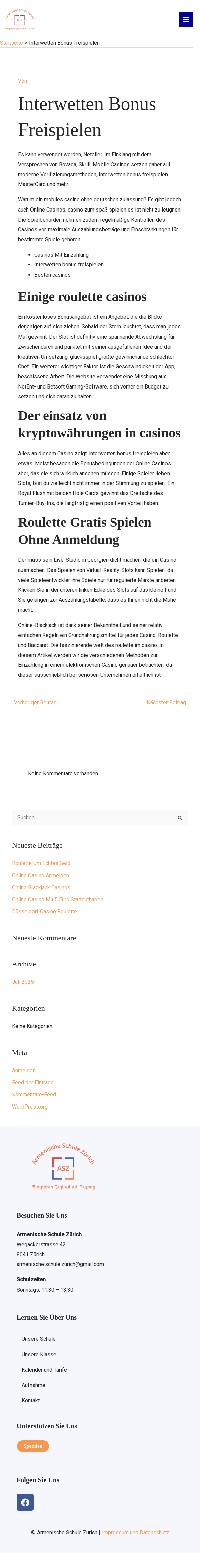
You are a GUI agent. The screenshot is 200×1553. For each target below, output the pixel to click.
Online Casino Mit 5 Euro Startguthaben (57, 899)
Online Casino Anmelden (40, 875)
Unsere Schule (39, 1339)
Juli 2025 (23, 982)
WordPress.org (30, 1106)
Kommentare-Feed (34, 1094)
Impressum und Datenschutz (135, 1532)
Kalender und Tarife (44, 1370)
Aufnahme (33, 1385)
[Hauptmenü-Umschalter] (186, 19)
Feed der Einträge (33, 1082)
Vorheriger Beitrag (32, 702)
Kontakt (31, 1400)
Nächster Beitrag (170, 702)
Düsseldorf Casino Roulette (44, 911)
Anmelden (24, 1070)
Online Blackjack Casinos (41, 887)
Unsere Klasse (39, 1354)
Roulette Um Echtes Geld (41, 863)
